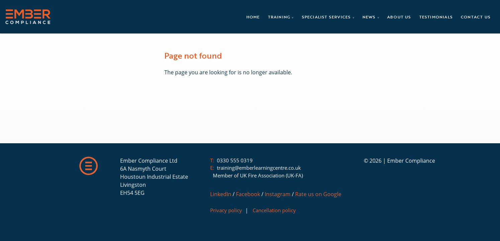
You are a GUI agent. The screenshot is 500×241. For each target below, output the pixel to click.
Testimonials (436, 17)
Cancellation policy (274, 210)
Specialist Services (327, 17)
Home (253, 17)
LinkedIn (220, 194)
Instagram (277, 194)
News (369, 17)
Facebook (248, 194)
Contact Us (476, 17)
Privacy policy (226, 210)
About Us (399, 17)
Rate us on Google (318, 194)
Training (280, 17)
